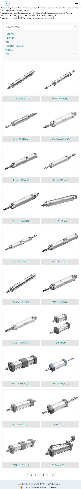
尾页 (53, 475)
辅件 (7, 54)
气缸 (7, 42)
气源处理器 (9, 34)
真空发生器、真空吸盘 (14, 46)
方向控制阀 (9, 38)
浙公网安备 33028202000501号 (31, 487)
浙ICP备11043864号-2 (50, 487)
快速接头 (9, 50)
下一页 (45, 475)
